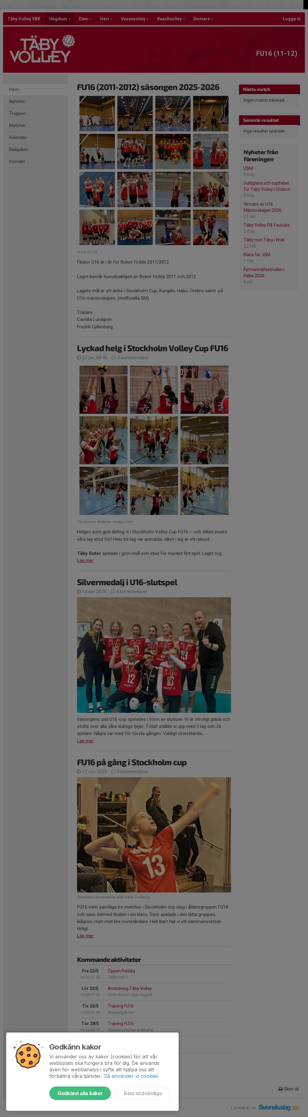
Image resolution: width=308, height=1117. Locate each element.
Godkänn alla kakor (80, 1093)
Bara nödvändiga (143, 1093)
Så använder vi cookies (131, 1076)
